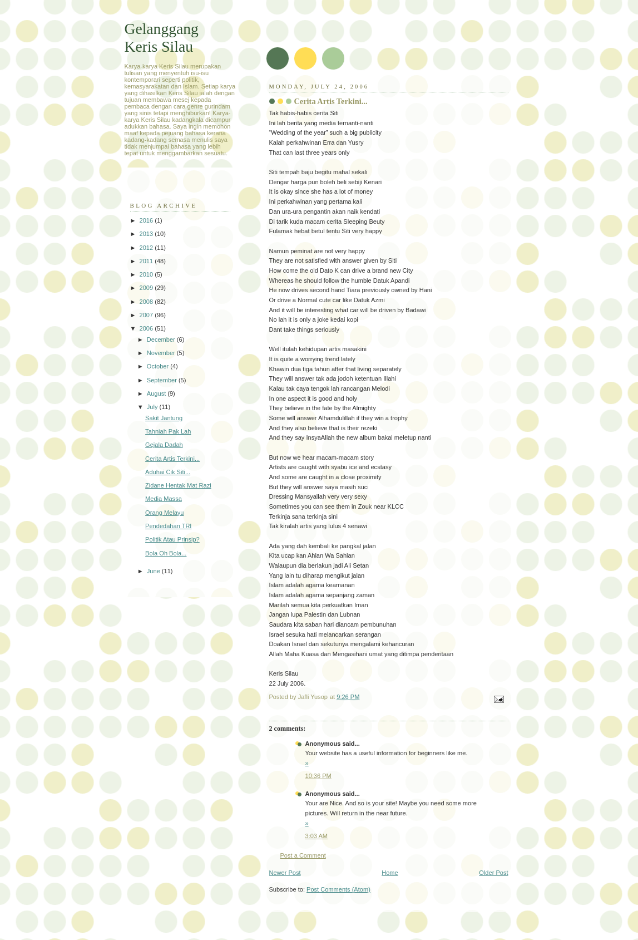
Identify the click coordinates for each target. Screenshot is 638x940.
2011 (147, 261)
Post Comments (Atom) (338, 889)
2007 (147, 315)
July (153, 406)
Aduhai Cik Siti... (167, 472)
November (162, 353)
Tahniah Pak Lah (168, 431)
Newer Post (285, 872)
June (154, 571)
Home (390, 872)
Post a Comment (303, 855)
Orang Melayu (164, 512)
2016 (147, 220)
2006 (147, 328)
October (158, 366)
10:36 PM (318, 775)
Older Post (493, 872)
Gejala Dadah (164, 444)
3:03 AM (316, 836)
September (163, 380)
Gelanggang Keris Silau (162, 37)
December (162, 339)
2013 (147, 233)
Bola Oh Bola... (165, 553)
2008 (147, 301)
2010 (147, 274)
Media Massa (163, 498)
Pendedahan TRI (168, 526)
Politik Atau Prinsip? (172, 539)
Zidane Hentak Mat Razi (178, 485)
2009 (147, 287)
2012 (147, 247)
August (157, 393)
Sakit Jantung (163, 418)
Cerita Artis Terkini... (172, 458)
